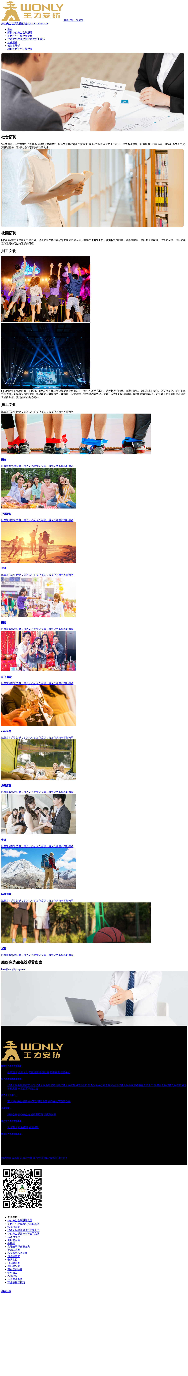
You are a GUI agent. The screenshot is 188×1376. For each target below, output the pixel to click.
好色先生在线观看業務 (19, 36)
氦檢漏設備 (13, 1240)
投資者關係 (13, 45)
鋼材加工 (12, 1272)
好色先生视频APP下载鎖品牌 (23, 1223)
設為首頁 (17, 1158)
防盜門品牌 (13, 1237)
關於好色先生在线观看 (19, 32)
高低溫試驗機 (14, 1269)
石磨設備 (12, 1276)
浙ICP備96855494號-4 (55, 1158)
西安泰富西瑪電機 (17, 1253)
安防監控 (12, 1259)
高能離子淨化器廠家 (18, 1246)
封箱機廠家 (13, 1263)
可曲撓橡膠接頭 (16, 1282)
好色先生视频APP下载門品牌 (23, 1233)
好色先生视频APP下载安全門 (23, 1230)
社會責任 (12, 42)
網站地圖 (6, 1158)
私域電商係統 (14, 1279)
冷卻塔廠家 (13, 1250)
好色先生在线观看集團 (19, 1220)
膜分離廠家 (13, 1256)
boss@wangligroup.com (13, 969)
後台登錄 (38, 1158)
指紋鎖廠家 (13, 1227)
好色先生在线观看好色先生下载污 (26, 39)
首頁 (9, 29)
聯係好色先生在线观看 (19, 49)
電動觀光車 (13, 1266)
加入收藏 (27, 1158)
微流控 (11, 1243)
